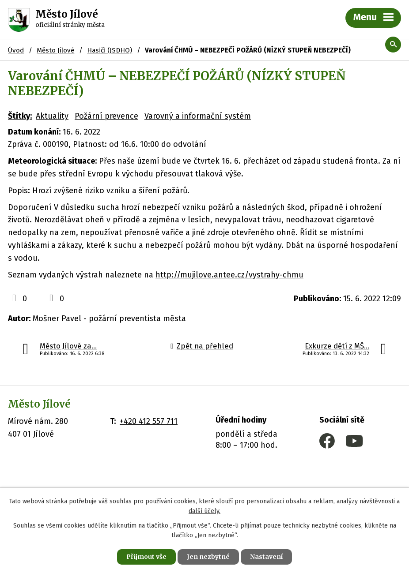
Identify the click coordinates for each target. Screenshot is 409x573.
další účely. (204, 511)
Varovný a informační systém (197, 116)
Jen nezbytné (208, 557)
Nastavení (266, 557)
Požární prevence (106, 116)
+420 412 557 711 (149, 421)
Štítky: (20, 116)
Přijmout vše (146, 557)
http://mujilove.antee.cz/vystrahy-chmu (229, 275)
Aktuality (52, 116)
